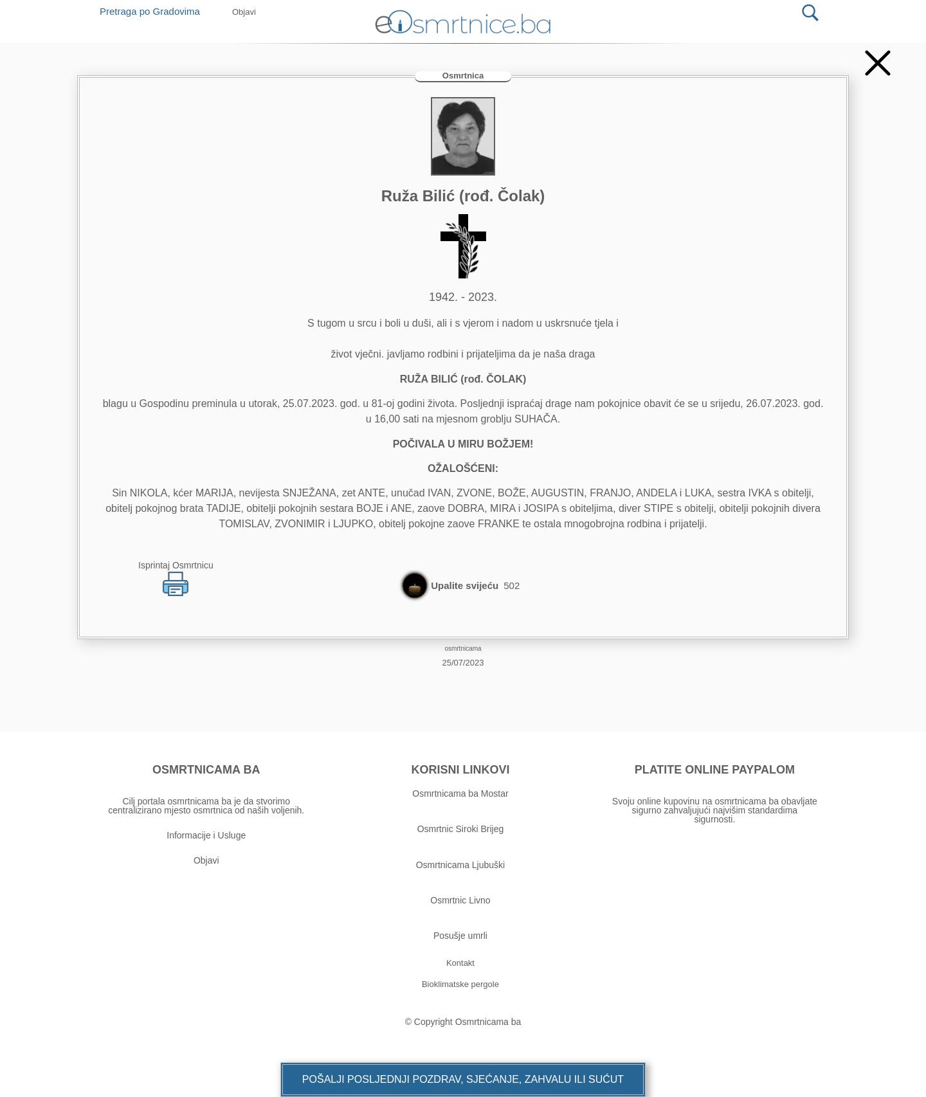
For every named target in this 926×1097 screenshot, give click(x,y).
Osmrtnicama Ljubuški (460, 865)
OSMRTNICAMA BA (206, 769)
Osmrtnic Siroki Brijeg (460, 829)
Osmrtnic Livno (460, 900)
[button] (463, 1079)
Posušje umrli (460, 935)
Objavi (206, 860)
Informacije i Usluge (206, 835)
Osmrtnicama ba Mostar (460, 793)
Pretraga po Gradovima (155, 11)
